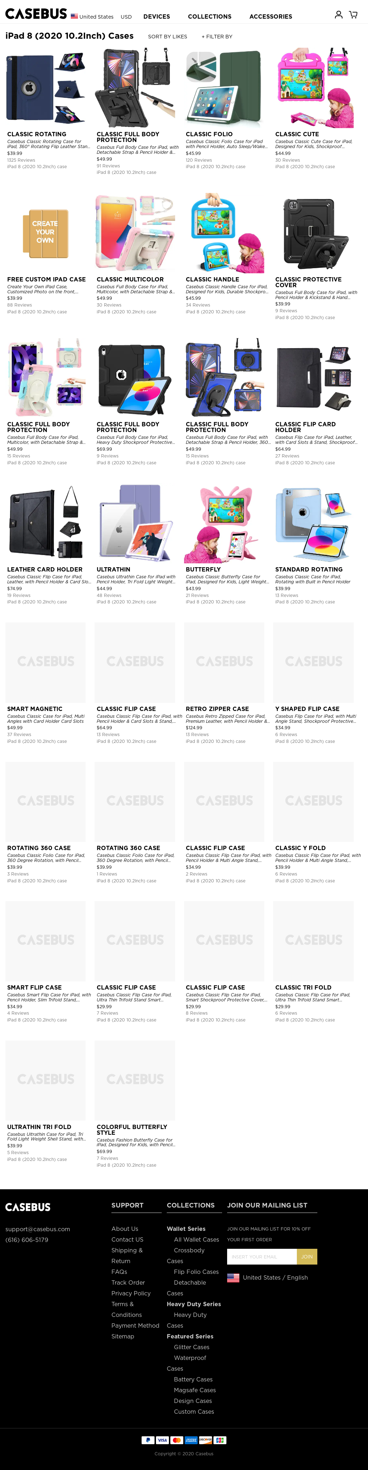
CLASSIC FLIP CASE (126, 709)
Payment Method (135, 1325)
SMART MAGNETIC (35, 709)
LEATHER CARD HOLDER (45, 569)
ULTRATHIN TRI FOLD (39, 1127)
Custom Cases (194, 1411)
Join (307, 1257)
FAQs (119, 1272)
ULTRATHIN (113, 569)
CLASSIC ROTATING (36, 134)
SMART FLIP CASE (34, 987)
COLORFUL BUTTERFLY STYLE (132, 1130)
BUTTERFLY (203, 569)
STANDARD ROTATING (309, 569)
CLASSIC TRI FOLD (303, 987)
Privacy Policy (131, 1293)
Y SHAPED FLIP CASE (307, 709)
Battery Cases (193, 1379)
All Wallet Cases (196, 1239)
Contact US (127, 1239)
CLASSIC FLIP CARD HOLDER (305, 427)
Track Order (128, 1282)
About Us (124, 1228)
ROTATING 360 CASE (39, 848)
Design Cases (193, 1401)
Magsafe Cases (195, 1390)
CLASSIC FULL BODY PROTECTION (128, 137)
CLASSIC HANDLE (212, 279)
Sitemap (122, 1336)
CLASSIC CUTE (297, 134)
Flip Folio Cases (196, 1272)
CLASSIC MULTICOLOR (130, 279)
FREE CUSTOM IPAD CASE (46, 279)
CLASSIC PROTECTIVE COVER (308, 282)
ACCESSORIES (270, 16)
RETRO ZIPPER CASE (217, 709)
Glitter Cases (192, 1347)
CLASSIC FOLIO (209, 134)
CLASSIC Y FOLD (300, 848)
